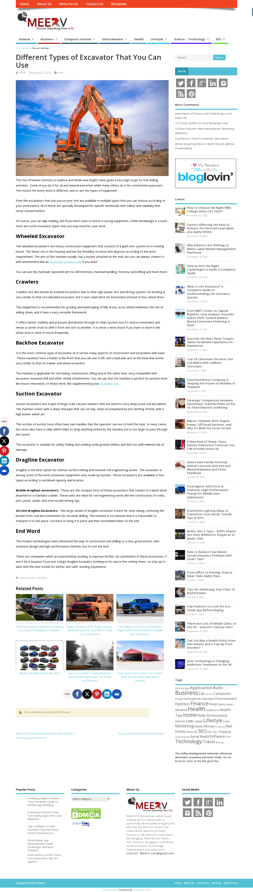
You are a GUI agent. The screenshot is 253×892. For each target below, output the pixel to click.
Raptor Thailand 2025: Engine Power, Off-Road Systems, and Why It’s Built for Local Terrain (90, 630)
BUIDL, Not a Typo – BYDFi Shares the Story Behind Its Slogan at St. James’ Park (211, 534)
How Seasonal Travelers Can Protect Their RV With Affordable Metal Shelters (140, 676)
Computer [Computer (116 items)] (222, 693)
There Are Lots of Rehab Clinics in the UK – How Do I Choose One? (211, 625)
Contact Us (94, 4)
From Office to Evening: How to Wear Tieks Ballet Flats (209, 574)
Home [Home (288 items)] (189, 714)
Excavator (31, 577)
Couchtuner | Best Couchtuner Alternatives (202, 138)
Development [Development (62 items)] (192, 699)
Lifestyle (157, 39)
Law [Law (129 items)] (189, 720)
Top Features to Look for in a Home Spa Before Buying (208, 608)
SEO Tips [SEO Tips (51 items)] (212, 732)
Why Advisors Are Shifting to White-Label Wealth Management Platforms (211, 248)
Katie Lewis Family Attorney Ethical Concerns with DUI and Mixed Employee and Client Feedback (208, 467)
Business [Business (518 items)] (186, 692)
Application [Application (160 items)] (201, 687)
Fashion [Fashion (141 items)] (182, 703)
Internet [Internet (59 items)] (180, 721)
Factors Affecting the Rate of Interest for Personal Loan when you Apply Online (210, 228)
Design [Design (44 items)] (179, 698)
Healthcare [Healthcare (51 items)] (212, 710)
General (24, 39)
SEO (218, 39)
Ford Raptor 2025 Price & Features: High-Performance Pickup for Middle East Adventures (140, 630)
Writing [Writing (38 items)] (219, 742)
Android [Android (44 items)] (179, 688)
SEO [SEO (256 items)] (202, 731)
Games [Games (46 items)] (230, 704)
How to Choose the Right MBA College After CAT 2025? (209, 209)
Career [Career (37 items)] (209, 694)
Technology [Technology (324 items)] (188, 741)
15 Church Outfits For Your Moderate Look (201, 123)
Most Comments (187, 105)
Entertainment (112, 39)
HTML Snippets (111, 889)
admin (22, 72)
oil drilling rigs (109, 383)
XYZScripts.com (142, 889)
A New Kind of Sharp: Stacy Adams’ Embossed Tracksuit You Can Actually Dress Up (211, 445)
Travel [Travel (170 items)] (209, 741)
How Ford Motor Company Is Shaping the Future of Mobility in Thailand (39, 628)
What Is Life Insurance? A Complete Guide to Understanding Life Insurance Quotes (208, 291)
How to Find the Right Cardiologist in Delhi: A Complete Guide (211, 269)
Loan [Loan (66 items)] (226, 721)
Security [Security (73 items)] (191, 732)
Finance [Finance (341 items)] (199, 703)
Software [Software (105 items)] (217, 736)
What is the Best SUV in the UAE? (39, 673)
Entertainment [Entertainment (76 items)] (226, 698)
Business (47, 39)
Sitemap (216, 883)
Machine (42, 577)
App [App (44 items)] (187, 688)
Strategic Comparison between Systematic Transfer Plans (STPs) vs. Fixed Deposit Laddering (211, 403)
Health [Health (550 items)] (196, 709)
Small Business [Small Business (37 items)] (182, 737)
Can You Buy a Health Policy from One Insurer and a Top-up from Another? (211, 643)
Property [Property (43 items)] (220, 726)
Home (24, 4)
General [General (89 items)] (181, 709)
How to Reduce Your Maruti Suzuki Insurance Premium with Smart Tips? (209, 555)
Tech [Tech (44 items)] (228, 736)
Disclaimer (119, 4)
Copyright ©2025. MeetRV (30, 883)
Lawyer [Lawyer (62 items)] (198, 721)
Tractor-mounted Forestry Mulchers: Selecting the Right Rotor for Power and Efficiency (90, 676)
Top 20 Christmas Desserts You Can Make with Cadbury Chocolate (210, 362)
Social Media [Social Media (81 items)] (200, 736)
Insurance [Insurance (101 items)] (219, 715)
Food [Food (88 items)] (213, 704)
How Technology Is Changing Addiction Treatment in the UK (209, 662)
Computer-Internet (78, 39)
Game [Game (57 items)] (221, 704)
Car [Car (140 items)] (202, 693)
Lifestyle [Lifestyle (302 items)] (212, 720)
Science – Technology (189, 39)
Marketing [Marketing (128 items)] (184, 726)
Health (139, 39)
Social (182, 71)
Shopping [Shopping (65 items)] (224, 732)
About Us (44, 4)
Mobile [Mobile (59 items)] (198, 726)
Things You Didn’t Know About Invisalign (140, 733)
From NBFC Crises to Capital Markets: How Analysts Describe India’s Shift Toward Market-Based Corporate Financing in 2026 (210, 318)
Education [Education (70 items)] (208, 699)
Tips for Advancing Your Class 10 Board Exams (211, 591)
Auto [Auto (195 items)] (218, 687)
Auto (60, 72)
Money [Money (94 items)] (209, 726)
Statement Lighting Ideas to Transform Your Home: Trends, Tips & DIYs (209, 514)
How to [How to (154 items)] (204, 715)
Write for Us (68, 4)
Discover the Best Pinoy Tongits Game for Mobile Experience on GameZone (210, 342)
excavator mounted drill (65, 262)
